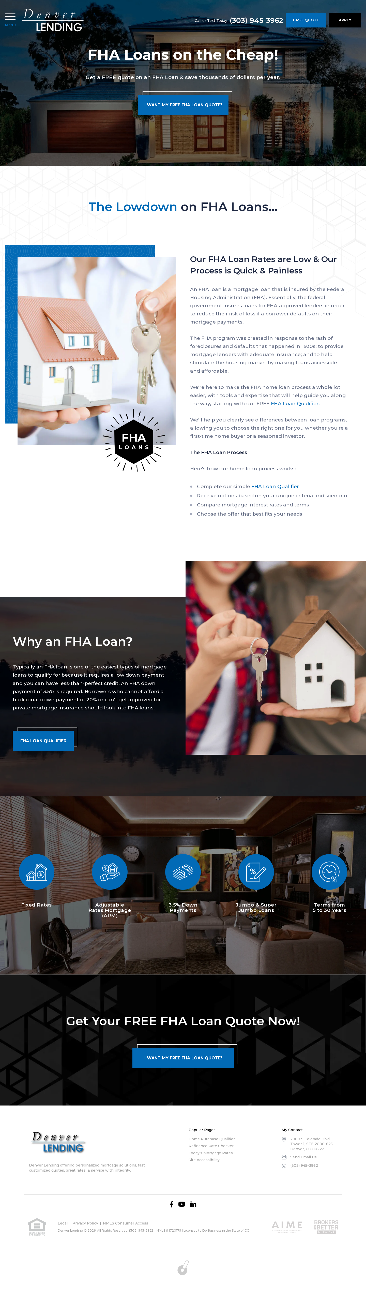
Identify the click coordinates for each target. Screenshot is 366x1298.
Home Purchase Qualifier (212, 1139)
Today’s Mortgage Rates (211, 1153)
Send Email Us (303, 1157)
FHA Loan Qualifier (275, 486)
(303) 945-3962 (256, 20)
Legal (63, 1223)
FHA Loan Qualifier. (295, 403)
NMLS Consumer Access (125, 1223)
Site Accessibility (204, 1160)
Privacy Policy (85, 1223)
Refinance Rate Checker (211, 1146)
